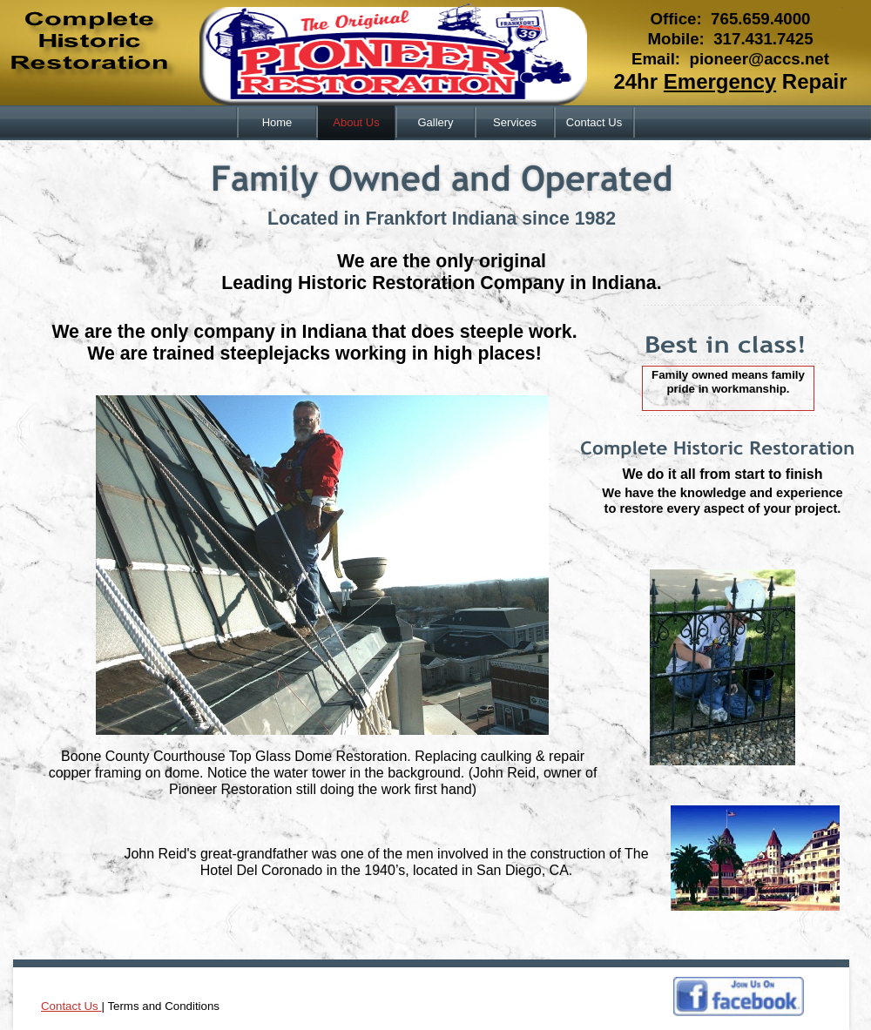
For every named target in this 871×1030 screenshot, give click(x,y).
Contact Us (71, 1006)
